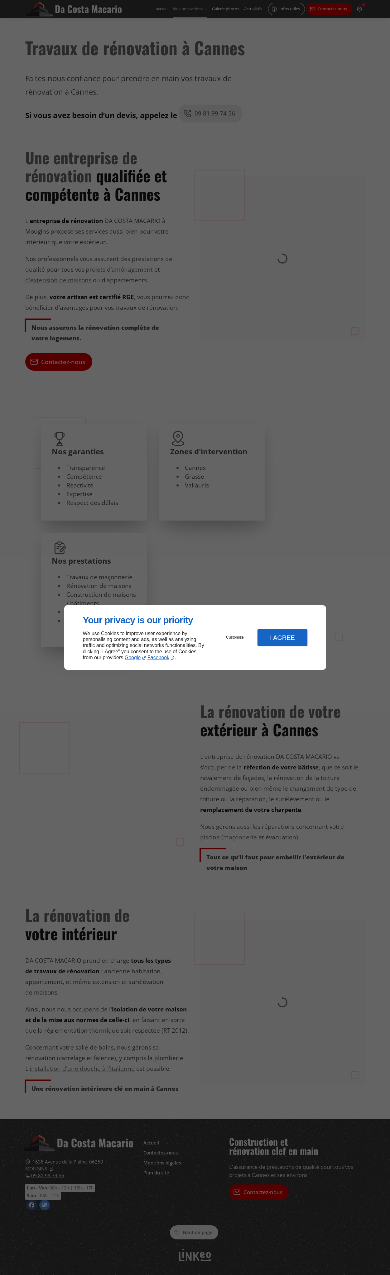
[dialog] (195, 637)
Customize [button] (235, 637)
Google (133, 657)
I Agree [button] (282, 637)
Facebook (158, 657)
